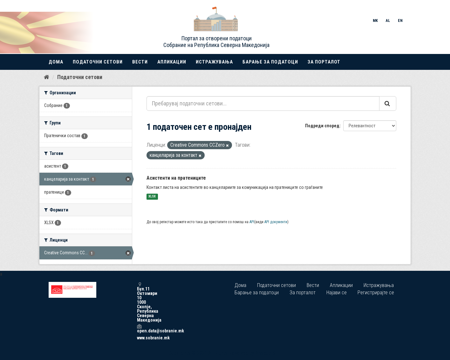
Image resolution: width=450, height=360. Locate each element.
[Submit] (387, 103)
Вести (140, 62)
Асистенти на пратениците (176, 178)
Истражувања (214, 62)
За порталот (324, 62)
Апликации (171, 62)
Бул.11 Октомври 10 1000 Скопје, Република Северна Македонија (139, 302)
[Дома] (46, 77)
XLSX (152, 197)
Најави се (336, 293)
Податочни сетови (98, 62)
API (251, 222)
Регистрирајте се (376, 293)
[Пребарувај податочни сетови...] (263, 103)
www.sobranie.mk (139, 338)
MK (375, 20)
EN (400, 20)
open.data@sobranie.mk (139, 328)
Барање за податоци (270, 62)
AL (388, 20)
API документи (275, 222)
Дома (56, 62)
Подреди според (322, 125)
